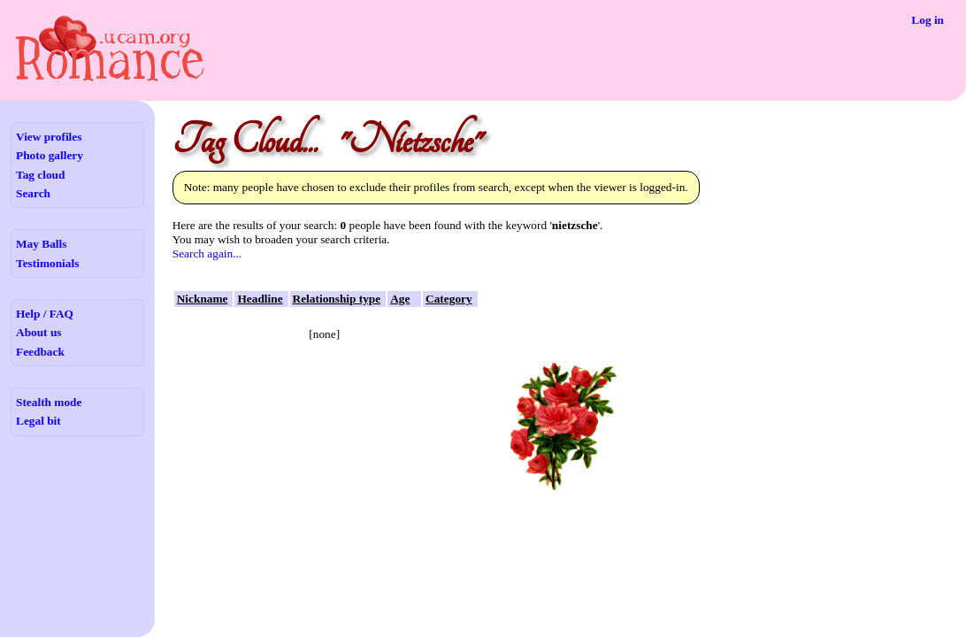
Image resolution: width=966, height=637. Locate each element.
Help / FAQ (44, 313)
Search (33, 193)
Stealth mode (48, 402)
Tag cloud (40, 174)
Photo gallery (49, 155)
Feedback (40, 351)
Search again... (207, 253)
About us (38, 332)
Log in (927, 20)
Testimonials (47, 263)
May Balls (41, 243)
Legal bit (38, 420)
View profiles (48, 136)
